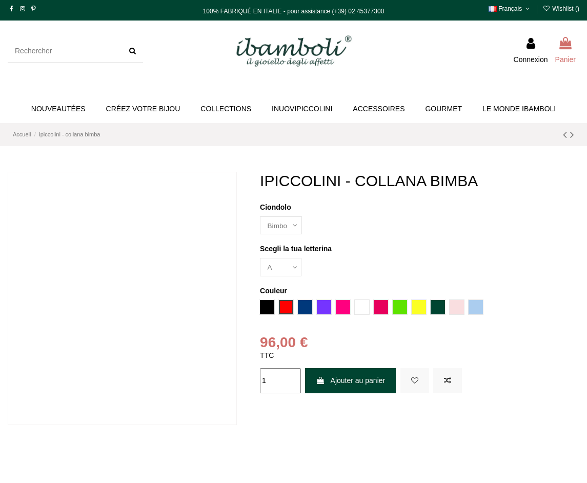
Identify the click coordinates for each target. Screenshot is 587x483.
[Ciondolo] (281, 225)
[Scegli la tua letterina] (281, 267)
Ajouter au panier (350, 381)
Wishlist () (561, 8)
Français (510, 8)
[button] (143, 109)
